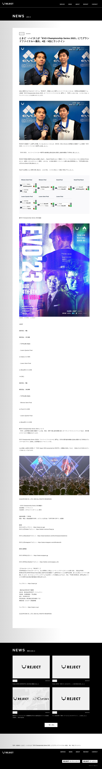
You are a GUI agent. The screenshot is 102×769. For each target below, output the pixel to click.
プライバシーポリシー (93, 765)
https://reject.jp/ (32, 583)
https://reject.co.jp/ (33, 607)
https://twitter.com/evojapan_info (49, 562)
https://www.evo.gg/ (39, 527)
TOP (14, 745)
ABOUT (78, 4)
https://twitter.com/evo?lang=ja (45, 529)
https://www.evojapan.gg (41, 555)
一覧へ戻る (51, 725)
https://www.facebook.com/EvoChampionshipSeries (52, 535)
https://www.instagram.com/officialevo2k (49, 542)
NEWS (70, 4)
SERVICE (62, 4)
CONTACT (95, 4)
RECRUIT (85, 4)
